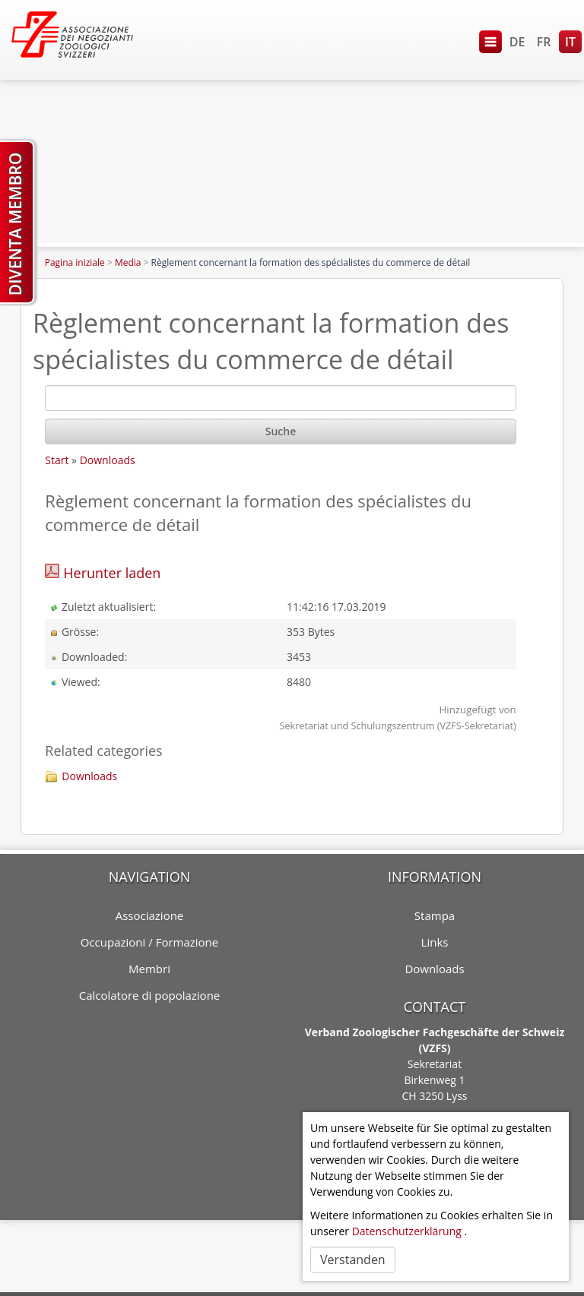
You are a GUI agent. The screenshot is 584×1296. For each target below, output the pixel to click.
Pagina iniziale (75, 262)
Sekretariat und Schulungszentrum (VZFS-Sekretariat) (398, 725)
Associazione (150, 915)
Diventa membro (15, 224)
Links (435, 942)
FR (544, 41)
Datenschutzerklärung (407, 1231)
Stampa (434, 915)
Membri (149, 968)
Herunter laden (111, 573)
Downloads (107, 460)
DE (517, 41)
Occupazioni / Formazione (149, 942)
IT (570, 41)
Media (128, 262)
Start (56, 460)
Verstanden (353, 1259)
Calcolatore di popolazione (150, 995)
